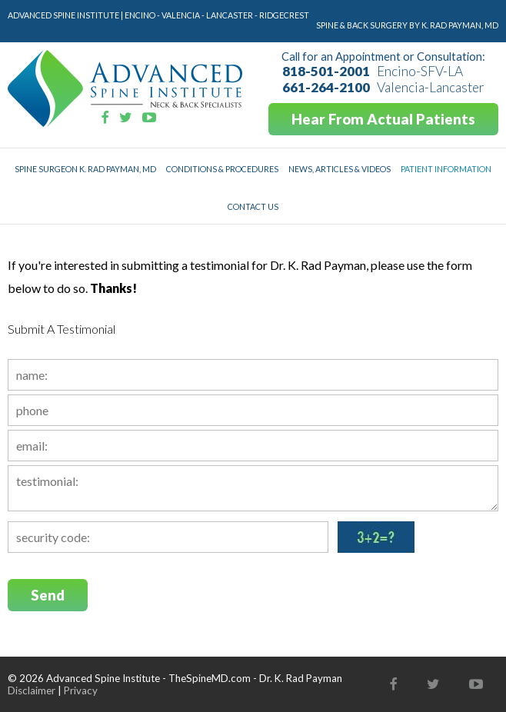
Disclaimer (31, 690)
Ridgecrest (284, 15)
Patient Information (446, 169)
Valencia (180, 15)
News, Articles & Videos (339, 169)
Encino (140, 15)
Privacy (81, 690)
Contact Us (253, 206)
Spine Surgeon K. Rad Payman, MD (85, 169)
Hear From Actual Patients (383, 119)
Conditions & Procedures (222, 169)
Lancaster (229, 15)
